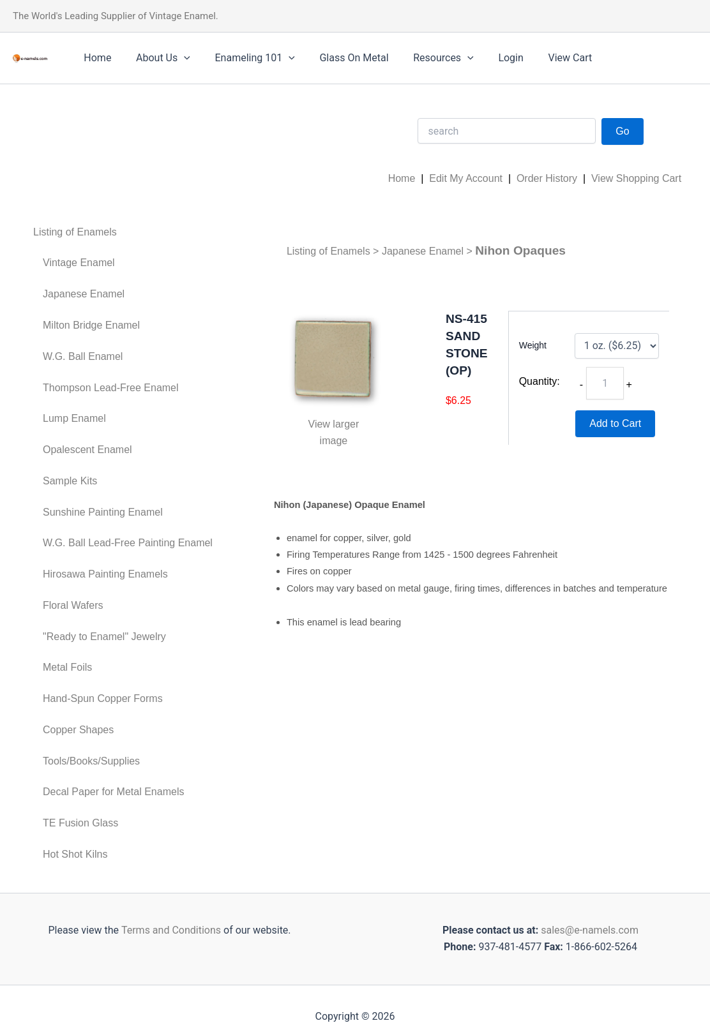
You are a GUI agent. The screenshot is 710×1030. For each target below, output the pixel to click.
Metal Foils (67, 667)
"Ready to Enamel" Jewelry (104, 636)
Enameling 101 (244, 58)
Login (487, 58)
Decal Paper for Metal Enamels (113, 791)
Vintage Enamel (79, 262)
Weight (533, 345)
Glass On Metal (339, 58)
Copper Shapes (78, 729)
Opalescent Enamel (87, 449)
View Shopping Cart (636, 178)
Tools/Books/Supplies (91, 761)
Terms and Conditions (170, 930)
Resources (424, 58)
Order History (547, 178)
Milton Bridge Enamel (91, 325)
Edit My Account (465, 178)
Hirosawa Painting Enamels (105, 574)
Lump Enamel (74, 418)
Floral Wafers (73, 605)
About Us (157, 58)
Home (95, 58)
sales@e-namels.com (589, 930)
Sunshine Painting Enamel (103, 512)
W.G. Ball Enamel (83, 356)
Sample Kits (70, 480)
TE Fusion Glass (80, 822)
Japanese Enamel (84, 293)
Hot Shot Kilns (75, 854)
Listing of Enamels (75, 232)
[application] (177, 58)
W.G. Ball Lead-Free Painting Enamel (128, 542)
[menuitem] (123, 232)
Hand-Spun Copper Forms (103, 698)
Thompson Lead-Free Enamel (111, 387)
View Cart (542, 58)
